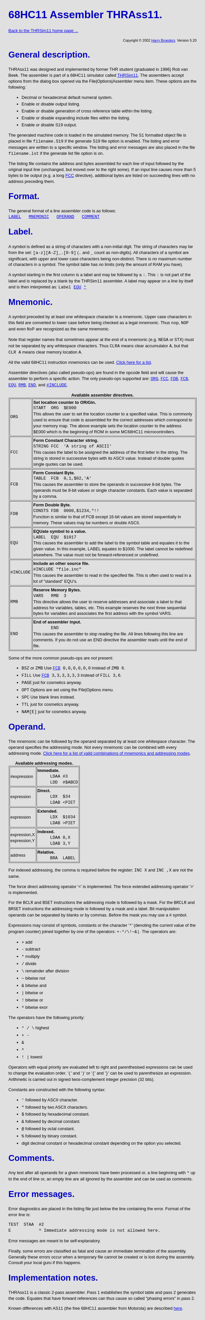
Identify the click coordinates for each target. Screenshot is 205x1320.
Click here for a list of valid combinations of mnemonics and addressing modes (116, 753)
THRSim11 (127, 75)
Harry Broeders (163, 40)
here (178, 1308)
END (32, 385)
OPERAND (65, 216)
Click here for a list (133, 362)
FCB (184, 378)
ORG (154, 378)
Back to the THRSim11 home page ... (43, 30)
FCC (69, 175)
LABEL (15, 216)
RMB (22, 385)
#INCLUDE (56, 385)
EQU (77, 287)
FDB (174, 378)
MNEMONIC (39, 216)
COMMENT (91, 216)
